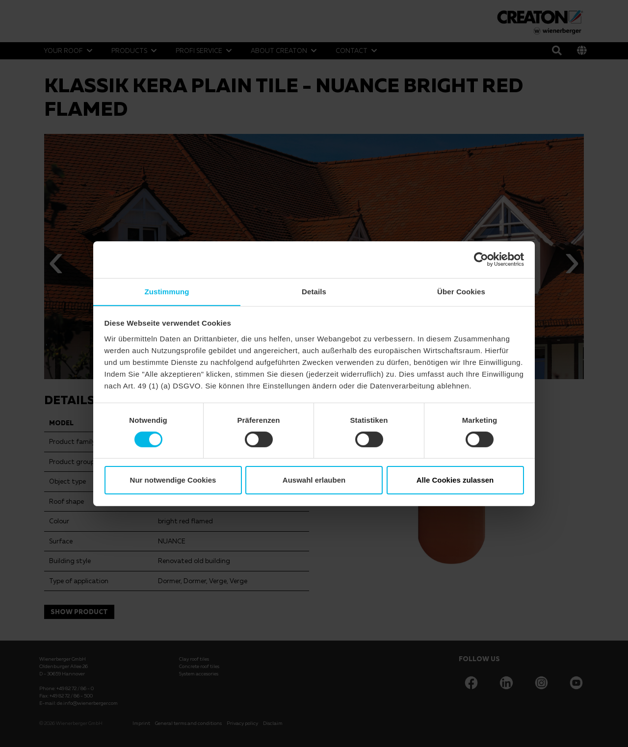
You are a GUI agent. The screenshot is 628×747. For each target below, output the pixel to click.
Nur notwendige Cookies (173, 480)
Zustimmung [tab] (167, 291)
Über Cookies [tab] (461, 291)
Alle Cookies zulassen (455, 480)
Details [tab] (314, 291)
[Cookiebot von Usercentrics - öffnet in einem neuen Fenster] (481, 259)
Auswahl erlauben (314, 480)
